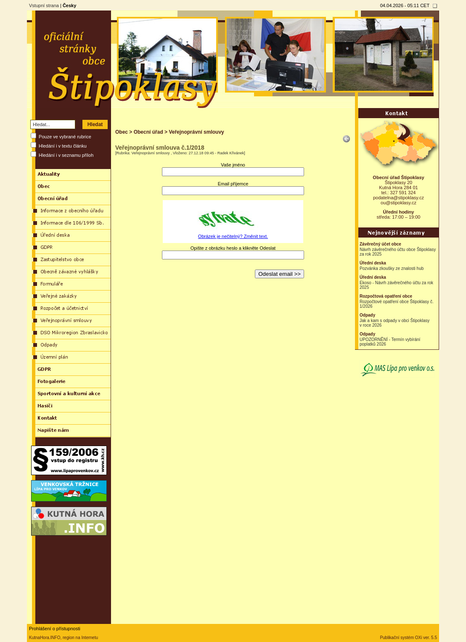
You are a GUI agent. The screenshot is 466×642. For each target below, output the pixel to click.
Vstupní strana (44, 5)
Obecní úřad (148, 132)
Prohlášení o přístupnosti (54, 628)
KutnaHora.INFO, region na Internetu (63, 637)
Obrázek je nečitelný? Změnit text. (233, 236)
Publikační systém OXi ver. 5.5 (408, 637)
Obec (121, 132)
